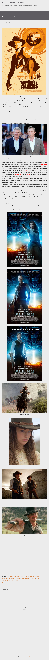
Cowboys (20, 576)
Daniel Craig (27, 576)
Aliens (11, 576)
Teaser (12, 580)
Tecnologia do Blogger (24, 656)
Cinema (16, 576)
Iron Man (13, 578)
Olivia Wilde (30, 578)
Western (17, 580)
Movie (25, 578)
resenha (37, 578)
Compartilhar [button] (6, 585)
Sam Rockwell (6, 580)
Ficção (38, 576)
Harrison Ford (6, 578)
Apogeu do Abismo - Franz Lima (16, 2)
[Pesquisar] (43, 2)
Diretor (33, 576)
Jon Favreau (19, 578)
